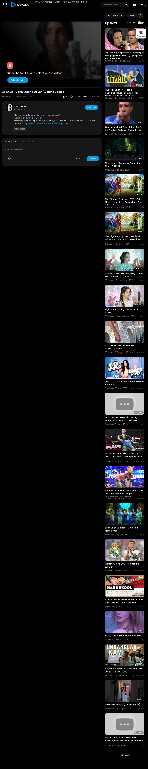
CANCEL (79, 158)
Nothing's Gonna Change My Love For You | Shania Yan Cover (124, 275)
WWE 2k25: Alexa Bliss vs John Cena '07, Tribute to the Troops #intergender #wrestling (124, 493)
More (85, 1)
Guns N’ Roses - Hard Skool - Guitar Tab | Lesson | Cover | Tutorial (124, 601)
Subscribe (91, 107)
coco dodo (20, 106)
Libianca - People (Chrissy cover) (122, 704)
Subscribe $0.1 (18, 80)
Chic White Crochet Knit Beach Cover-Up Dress (121, 347)
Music (58, 1)
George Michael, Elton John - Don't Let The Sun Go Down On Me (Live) (123, 129)
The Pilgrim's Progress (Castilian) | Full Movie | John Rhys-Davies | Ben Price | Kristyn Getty (123, 239)
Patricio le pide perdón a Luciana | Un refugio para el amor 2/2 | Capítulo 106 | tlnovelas (124, 55)
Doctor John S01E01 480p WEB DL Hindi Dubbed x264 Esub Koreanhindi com (124, 740)
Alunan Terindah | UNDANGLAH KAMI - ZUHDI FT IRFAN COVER (124, 670)
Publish (93, 158)
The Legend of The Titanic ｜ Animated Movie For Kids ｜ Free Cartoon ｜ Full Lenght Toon (121, 92)
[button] (142, 5)
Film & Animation (43, 1)
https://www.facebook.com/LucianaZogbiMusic (46, 123)
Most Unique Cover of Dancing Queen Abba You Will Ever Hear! (121, 419)
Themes (141, 33)
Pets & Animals (71, 1)
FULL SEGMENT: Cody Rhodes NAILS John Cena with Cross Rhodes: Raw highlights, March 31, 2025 (123, 456)
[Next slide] (140, 15)
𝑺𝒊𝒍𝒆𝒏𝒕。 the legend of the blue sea (123, 635)
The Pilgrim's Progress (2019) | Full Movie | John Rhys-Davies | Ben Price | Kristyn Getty (124, 202)
